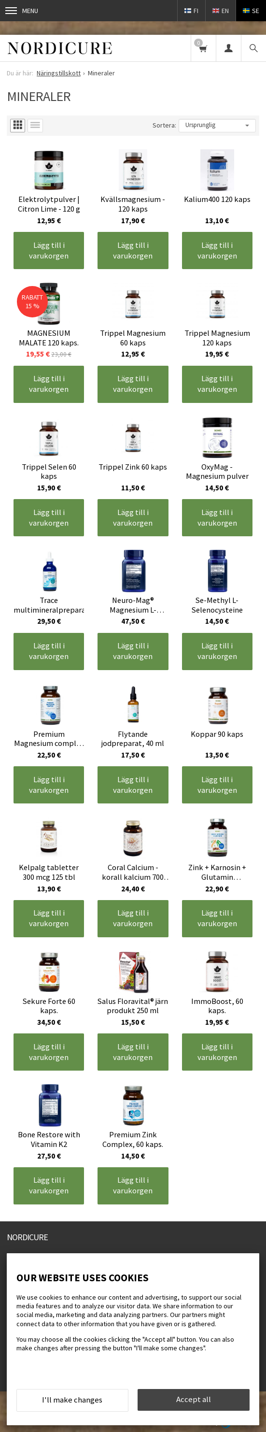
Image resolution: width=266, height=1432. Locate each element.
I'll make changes (72, 1399)
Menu (21, 10)
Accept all (193, 1399)
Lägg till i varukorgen (49, 250)
